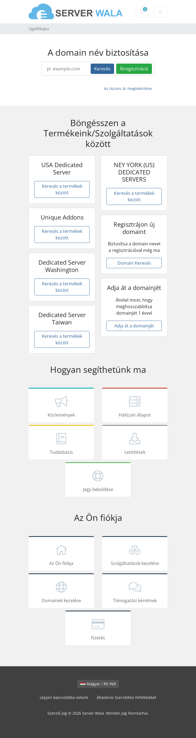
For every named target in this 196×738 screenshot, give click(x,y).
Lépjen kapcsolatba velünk (64, 697)
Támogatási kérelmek (134, 591)
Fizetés (98, 629)
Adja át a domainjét (134, 326)
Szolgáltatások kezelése (134, 554)
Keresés (102, 69)
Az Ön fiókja (61, 554)
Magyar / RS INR (98, 683)
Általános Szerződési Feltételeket (126, 697)
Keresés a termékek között (62, 189)
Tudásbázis (61, 443)
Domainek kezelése (61, 591)
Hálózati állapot (134, 406)
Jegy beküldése (98, 480)
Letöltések (134, 443)
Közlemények (61, 406)
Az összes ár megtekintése (128, 88)
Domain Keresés (134, 263)
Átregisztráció (134, 69)
